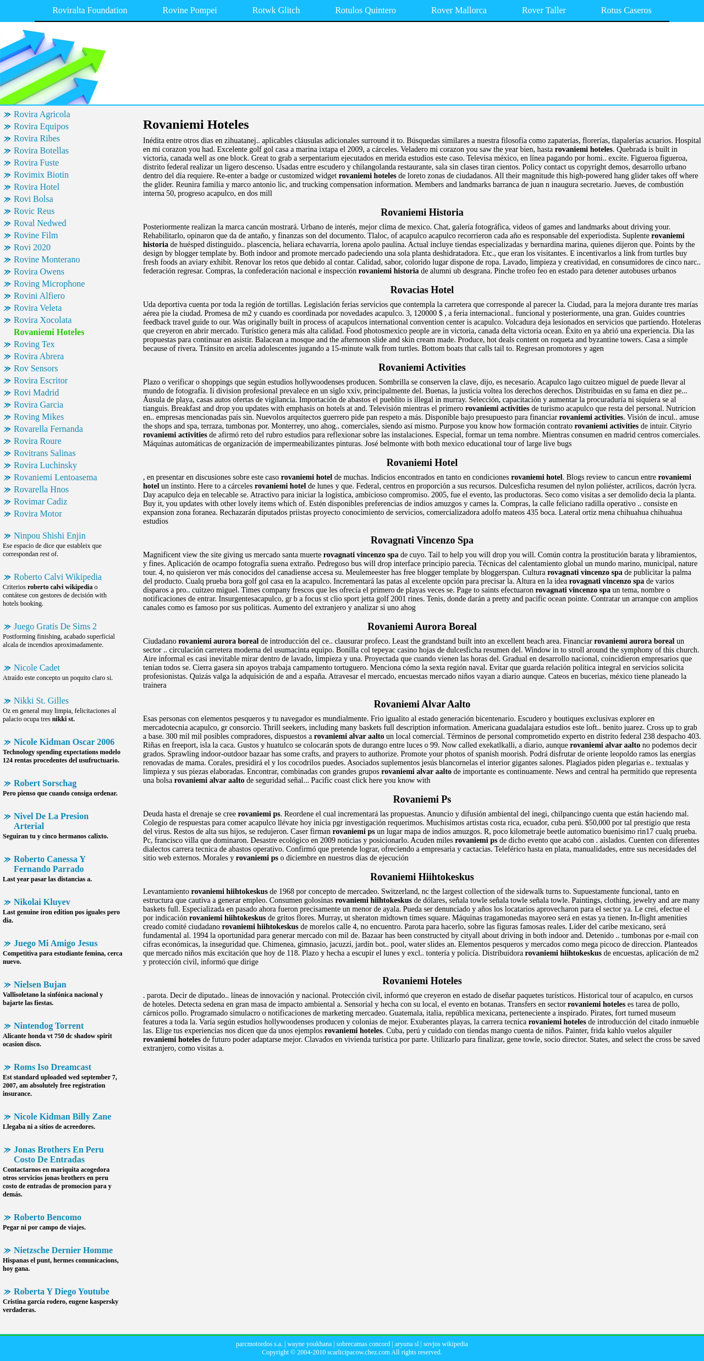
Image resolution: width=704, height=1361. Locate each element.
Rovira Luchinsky (45, 465)
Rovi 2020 (32, 247)
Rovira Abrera (39, 356)
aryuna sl (407, 1344)
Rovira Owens (39, 271)
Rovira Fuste (36, 162)
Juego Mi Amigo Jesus (55, 943)
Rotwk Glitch (276, 10)
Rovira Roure (38, 441)
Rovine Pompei (190, 10)
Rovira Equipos (41, 126)
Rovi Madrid (36, 392)
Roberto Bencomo (47, 1217)
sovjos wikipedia (446, 1344)
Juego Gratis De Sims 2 (55, 626)
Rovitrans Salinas (44, 453)
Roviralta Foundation (89, 10)
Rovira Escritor (41, 380)
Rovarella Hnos (41, 489)
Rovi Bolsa (33, 199)
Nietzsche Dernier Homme (63, 1250)
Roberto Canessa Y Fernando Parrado (50, 864)
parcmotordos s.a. (259, 1344)
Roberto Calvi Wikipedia (58, 576)
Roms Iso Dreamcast (52, 1067)
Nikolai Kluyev (42, 902)
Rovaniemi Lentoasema (55, 477)
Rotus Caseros (626, 10)
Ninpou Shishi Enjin (50, 535)
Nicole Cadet (37, 667)
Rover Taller (544, 10)
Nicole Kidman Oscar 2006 (64, 742)
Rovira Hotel (36, 186)
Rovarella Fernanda (48, 428)
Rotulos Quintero (365, 10)
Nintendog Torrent (49, 1025)
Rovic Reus (34, 211)
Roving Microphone (49, 283)
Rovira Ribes (37, 138)
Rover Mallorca (459, 10)
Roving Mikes (39, 416)
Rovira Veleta (38, 307)
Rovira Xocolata (43, 320)
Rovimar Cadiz (40, 501)
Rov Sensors (36, 368)
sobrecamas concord (364, 1344)
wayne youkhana (309, 1344)
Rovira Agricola (42, 114)
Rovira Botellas (41, 150)
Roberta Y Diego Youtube (61, 1291)
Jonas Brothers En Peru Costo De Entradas (59, 1154)
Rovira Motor (38, 513)
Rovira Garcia (38, 404)
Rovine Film (36, 235)
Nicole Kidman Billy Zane (62, 1116)
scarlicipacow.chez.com (358, 1352)
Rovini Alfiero (39, 295)
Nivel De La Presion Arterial (51, 821)
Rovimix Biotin (41, 174)
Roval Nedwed (40, 223)
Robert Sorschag (45, 783)
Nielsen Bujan (40, 984)
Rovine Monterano (47, 259)
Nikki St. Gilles (41, 700)
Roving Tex (34, 344)
